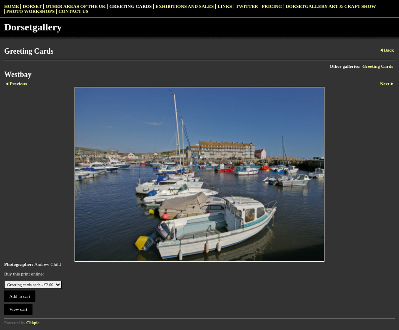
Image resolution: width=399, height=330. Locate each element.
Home (11, 6)
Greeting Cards (131, 6)
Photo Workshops (30, 11)
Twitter (247, 6)
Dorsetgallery (33, 27)
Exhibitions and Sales (184, 6)
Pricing (272, 6)
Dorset (32, 6)
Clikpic (32, 322)
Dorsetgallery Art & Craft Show (331, 6)
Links (224, 6)
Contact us (73, 11)
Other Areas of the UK (75, 6)
